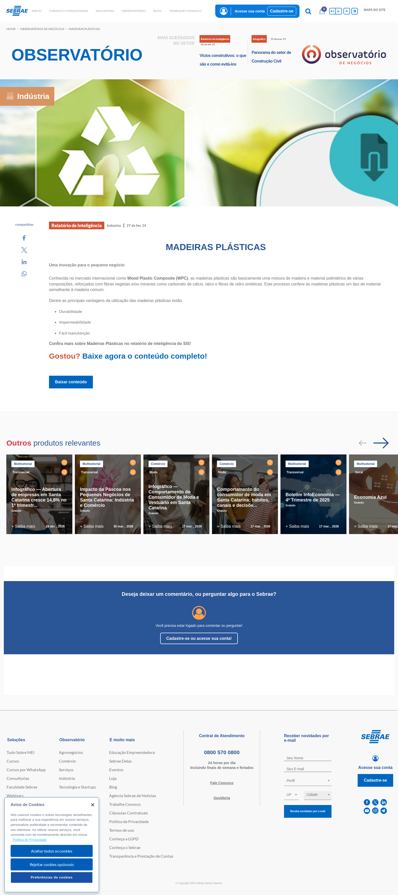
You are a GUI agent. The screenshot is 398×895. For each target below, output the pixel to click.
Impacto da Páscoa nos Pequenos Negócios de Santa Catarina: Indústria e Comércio (107, 497)
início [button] (37, 11)
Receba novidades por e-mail (307, 811)
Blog (113, 786)
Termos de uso (121, 830)
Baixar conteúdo (71, 382)
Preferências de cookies (52, 877)
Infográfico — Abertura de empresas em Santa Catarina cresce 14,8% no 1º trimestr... (39, 497)
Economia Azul (370, 497)
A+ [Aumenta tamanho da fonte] (332, 11)
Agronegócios (71, 752)
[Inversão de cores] (354, 11)
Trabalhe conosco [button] (185, 11)
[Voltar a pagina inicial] (17, 11)
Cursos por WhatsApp (26, 769)
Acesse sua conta (250, 11)
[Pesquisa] (308, 11)
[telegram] (383, 811)
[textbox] (310, 780)
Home (11, 29)
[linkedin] (383, 802)
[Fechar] (92, 804)
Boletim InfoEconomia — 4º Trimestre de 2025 (313, 497)
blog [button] (157, 11)
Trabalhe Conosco (125, 804)
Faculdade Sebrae (22, 786)
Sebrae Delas (120, 761)
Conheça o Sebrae (124, 847)
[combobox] (307, 781)
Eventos (116, 769)
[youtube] (367, 811)
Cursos (13, 761)
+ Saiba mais (23, 526)
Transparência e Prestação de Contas (141, 856)
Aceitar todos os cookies (51, 850)
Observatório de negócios (42, 29)
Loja (113, 778)
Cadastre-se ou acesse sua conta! (199, 638)
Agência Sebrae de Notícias (132, 795)
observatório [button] (134, 11)
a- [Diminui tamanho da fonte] (338, 11)
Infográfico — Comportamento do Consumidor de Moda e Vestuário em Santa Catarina (173, 497)
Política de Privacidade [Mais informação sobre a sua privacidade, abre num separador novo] (29, 840)
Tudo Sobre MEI (21, 752)
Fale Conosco (222, 783)
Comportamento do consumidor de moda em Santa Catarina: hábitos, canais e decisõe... (244, 497)
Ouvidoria (221, 798)
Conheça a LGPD (124, 838)
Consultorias (18, 778)
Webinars (15, 795)
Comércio (67, 761)
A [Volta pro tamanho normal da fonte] (346, 11)
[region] (51, 845)
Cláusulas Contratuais (128, 812)
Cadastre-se (281, 11)
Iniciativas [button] (105, 11)
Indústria (67, 778)
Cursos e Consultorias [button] (68, 11)
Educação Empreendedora (132, 752)
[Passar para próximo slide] (381, 443)
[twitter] (375, 802)
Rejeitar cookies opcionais (52, 864)
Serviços (66, 769)
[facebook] (367, 802)
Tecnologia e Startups (77, 786)
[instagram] (375, 811)
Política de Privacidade (129, 821)
